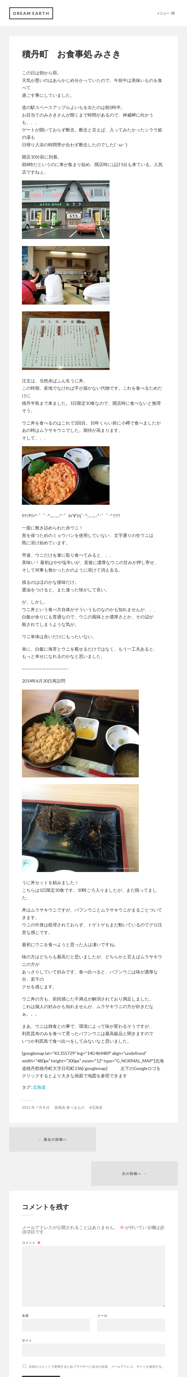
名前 (25, 1282)
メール (102, 1282)
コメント (31, 1209)
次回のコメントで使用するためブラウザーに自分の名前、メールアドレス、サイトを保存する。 (97, 1333)
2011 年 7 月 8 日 (36, 1107)
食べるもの (75, 1107)
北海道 (39, 1087)
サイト (27, 1307)
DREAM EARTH (32, 13)
